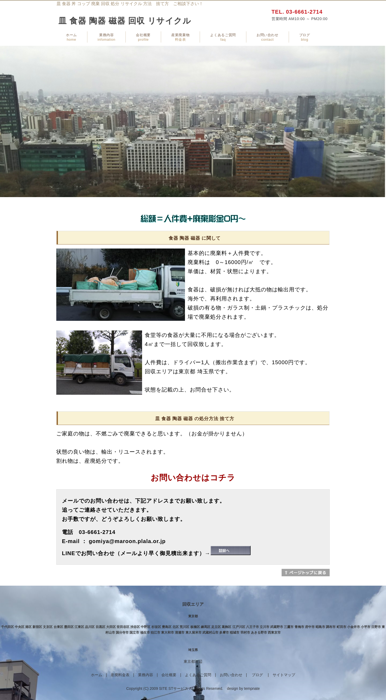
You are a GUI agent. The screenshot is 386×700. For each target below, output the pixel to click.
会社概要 (143, 37)
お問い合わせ (268, 37)
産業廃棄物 (180, 37)
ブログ (304, 37)
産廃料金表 (120, 675)
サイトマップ (284, 675)
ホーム (71, 37)
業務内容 (106, 37)
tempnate (252, 688)
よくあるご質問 (223, 37)
